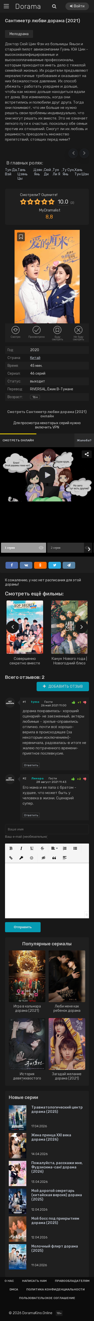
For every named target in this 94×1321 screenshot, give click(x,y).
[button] (73, 153)
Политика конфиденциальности (55, 1289)
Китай (35, 358)
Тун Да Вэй (11, 172)
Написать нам (34, 1281)
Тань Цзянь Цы (23, 174)
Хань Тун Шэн (81, 172)
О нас (9, 1281)
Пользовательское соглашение (47, 1298)
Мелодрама (19, 34)
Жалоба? (84, 440)
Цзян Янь (38, 172)
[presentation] (12, 627)
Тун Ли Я (56, 172)
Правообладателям (72, 1281)
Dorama (28, 6)
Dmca (14, 1289)
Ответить (31, 765)
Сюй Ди (47, 172)
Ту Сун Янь (68, 172)
